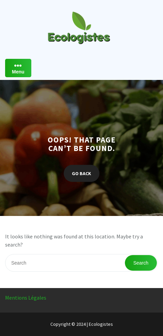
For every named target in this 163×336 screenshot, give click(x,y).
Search (140, 263)
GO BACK (81, 173)
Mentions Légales (25, 297)
